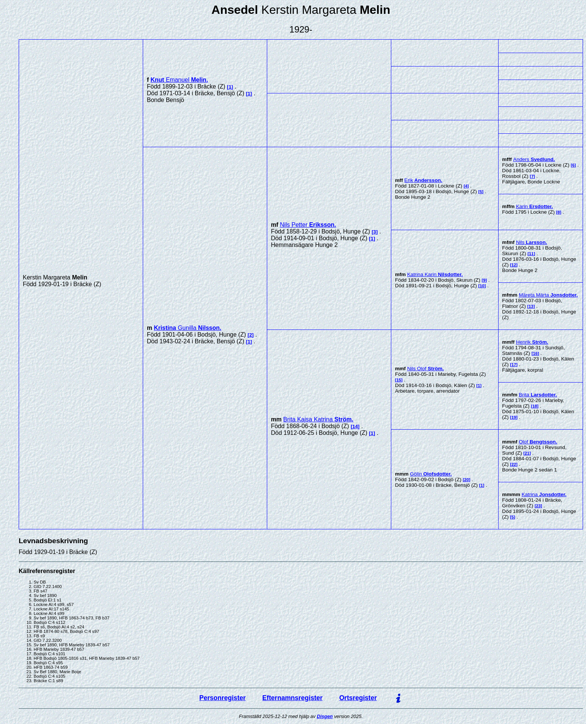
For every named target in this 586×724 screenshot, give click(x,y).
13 (531, 306)
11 (531, 253)
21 (527, 453)
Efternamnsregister (292, 698)
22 (514, 464)
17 (514, 364)
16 (535, 353)
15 (399, 380)
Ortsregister (358, 698)
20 (466, 479)
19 (514, 417)
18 (534, 406)
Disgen (325, 716)
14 (355, 426)
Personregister (222, 698)
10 (482, 286)
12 (514, 265)
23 (538, 506)
